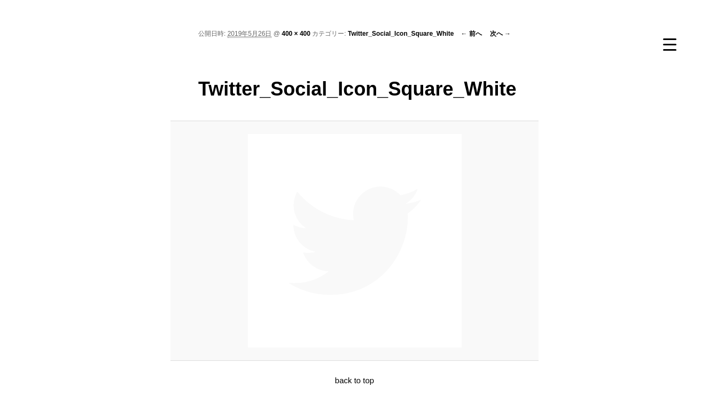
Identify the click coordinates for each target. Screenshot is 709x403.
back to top (354, 380)
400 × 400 (296, 33)
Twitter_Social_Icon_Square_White (401, 33)
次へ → (500, 33)
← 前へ (471, 33)
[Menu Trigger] (670, 44)
